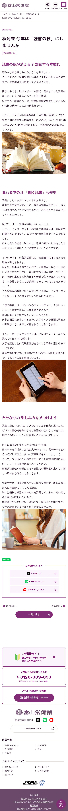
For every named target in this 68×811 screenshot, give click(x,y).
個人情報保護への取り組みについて (34, 809)
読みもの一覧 (17, 14)
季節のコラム (31, 14)
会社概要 (34, 795)
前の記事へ (11, 606)
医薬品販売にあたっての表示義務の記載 (34, 802)
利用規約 (34, 806)
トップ (4, 14)
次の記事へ (57, 606)
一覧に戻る (34, 614)
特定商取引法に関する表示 (34, 799)
